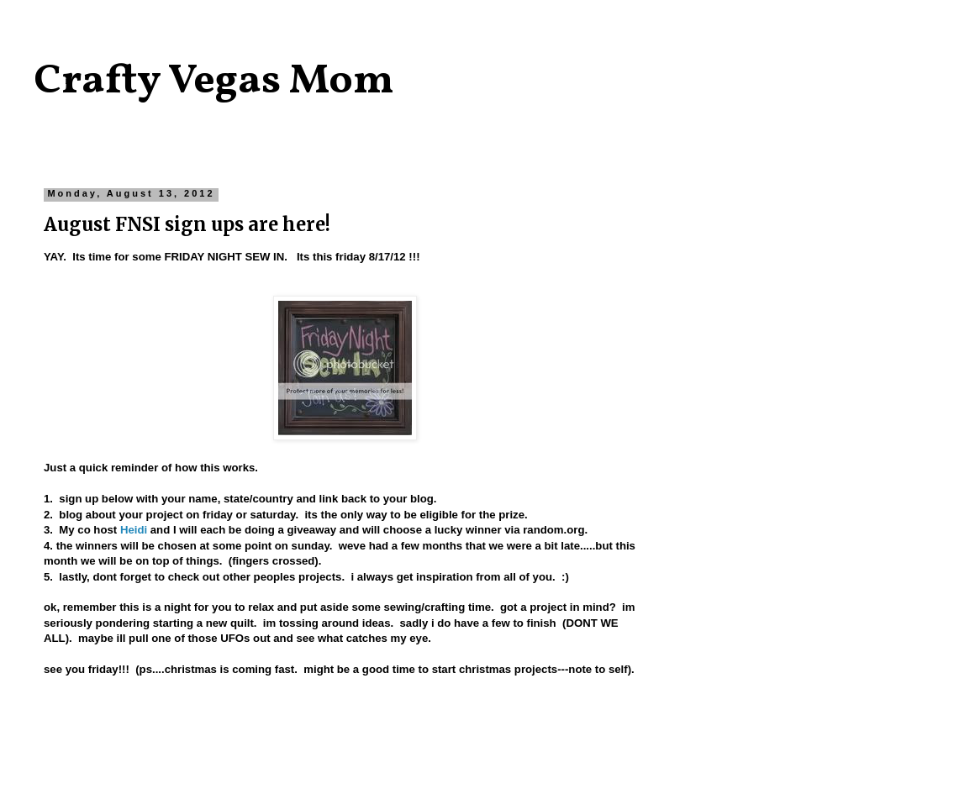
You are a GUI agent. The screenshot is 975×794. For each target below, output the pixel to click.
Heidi (133, 529)
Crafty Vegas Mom (214, 81)
